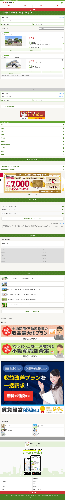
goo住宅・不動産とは (6, 495)
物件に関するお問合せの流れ (32, 495)
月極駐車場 (35, 478)
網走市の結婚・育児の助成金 (9, 209)
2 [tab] (29, 194)
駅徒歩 (2, 151)
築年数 (2, 134)
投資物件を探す (36, 486)
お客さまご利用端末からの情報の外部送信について (19, 495)
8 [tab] (36, 194)
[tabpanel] (32, 183)
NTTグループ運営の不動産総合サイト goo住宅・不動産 (10, 0)
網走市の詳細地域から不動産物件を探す (10, 166)
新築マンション (4, 481)
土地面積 (3, 148)
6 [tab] (34, 194)
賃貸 (1, 478)
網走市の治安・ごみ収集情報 (9, 213)
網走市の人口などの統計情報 (9, 206)
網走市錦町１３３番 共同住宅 (11, 57)
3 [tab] (30, 194)
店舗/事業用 (3, 489)
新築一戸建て (3, 483)
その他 (2, 154)
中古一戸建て (35, 483)
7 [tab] (35, 194)
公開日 (2, 124)
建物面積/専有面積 (5, 144)
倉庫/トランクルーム (37, 489)
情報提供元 (39, 495)
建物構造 (3, 141)
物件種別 (3, 138)
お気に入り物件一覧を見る (9, 106)
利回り (2, 131)
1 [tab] (28, 194)
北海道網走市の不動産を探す (8, 169)
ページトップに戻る (32, 438)
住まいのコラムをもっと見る (32, 311)
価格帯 (2, 128)
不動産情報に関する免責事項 (46, 495)
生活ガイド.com (61, 223)
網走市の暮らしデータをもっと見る (32, 218)
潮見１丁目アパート (9, 34)
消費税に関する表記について (32, 497)
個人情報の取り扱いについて (56, 495)
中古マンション (36, 481)
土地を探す (3, 486)
